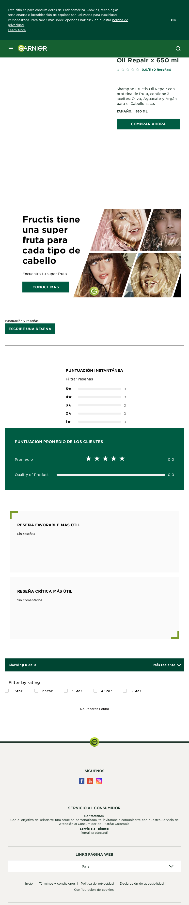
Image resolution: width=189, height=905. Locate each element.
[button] (166, 665)
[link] (148, 70)
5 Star (135, 691)
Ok (173, 20)
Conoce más (45, 287)
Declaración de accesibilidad (142, 883)
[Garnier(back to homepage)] (30, 48)
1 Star (17, 691)
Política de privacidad (97, 883)
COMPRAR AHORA (148, 124)
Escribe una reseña (30, 329)
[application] (94, 866)
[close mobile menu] (11, 49)
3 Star (76, 691)
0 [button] (94, 389)
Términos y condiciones (57, 883)
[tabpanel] (62, 155)
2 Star (47, 691)
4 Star (106, 691)
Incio (29, 883)
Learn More (17, 30)
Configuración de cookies (93, 889)
